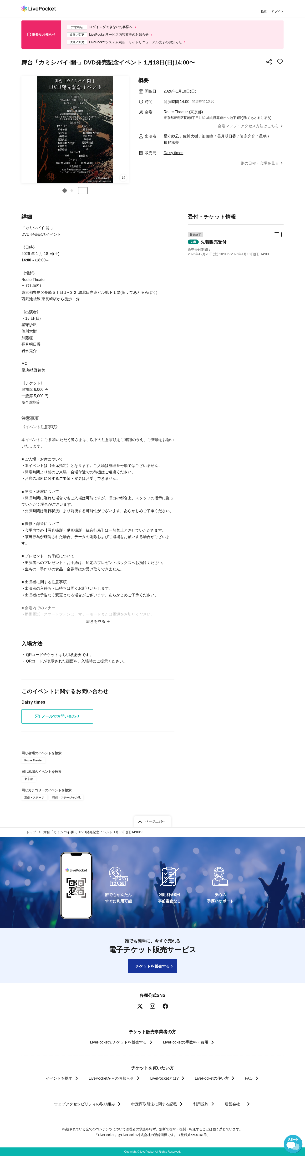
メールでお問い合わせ (57, 716)
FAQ (249, 1078)
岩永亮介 (247, 136)
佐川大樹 (190, 136)
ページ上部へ (155, 821)
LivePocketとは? (164, 1078)
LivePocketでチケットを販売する (118, 1042)
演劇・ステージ (34, 797)
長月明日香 (226, 136)
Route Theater (33, 760)
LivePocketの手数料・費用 (185, 1042)
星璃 (263, 136)
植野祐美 (171, 143)
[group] (75, 129)
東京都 (28, 779)
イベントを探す (59, 1078)
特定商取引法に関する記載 (154, 1104)
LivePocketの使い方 (212, 1078)
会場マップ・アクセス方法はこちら (248, 126)
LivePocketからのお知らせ (111, 1078)
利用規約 (200, 1104)
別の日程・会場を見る (260, 163)
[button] (64, 190)
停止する (83, 190)
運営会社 (234, 1104)
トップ (31, 832)
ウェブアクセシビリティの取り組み (84, 1104)
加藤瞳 (207, 136)
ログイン (277, 11)
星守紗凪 (171, 136)
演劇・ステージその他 (66, 797)
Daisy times (173, 153)
